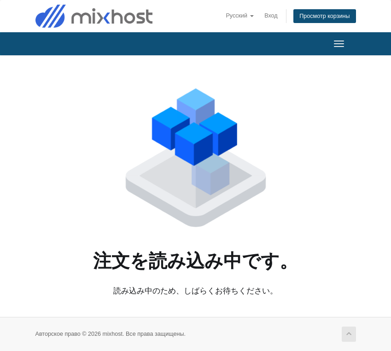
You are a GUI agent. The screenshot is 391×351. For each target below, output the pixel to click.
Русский (239, 15)
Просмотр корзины (324, 16)
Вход (271, 15)
